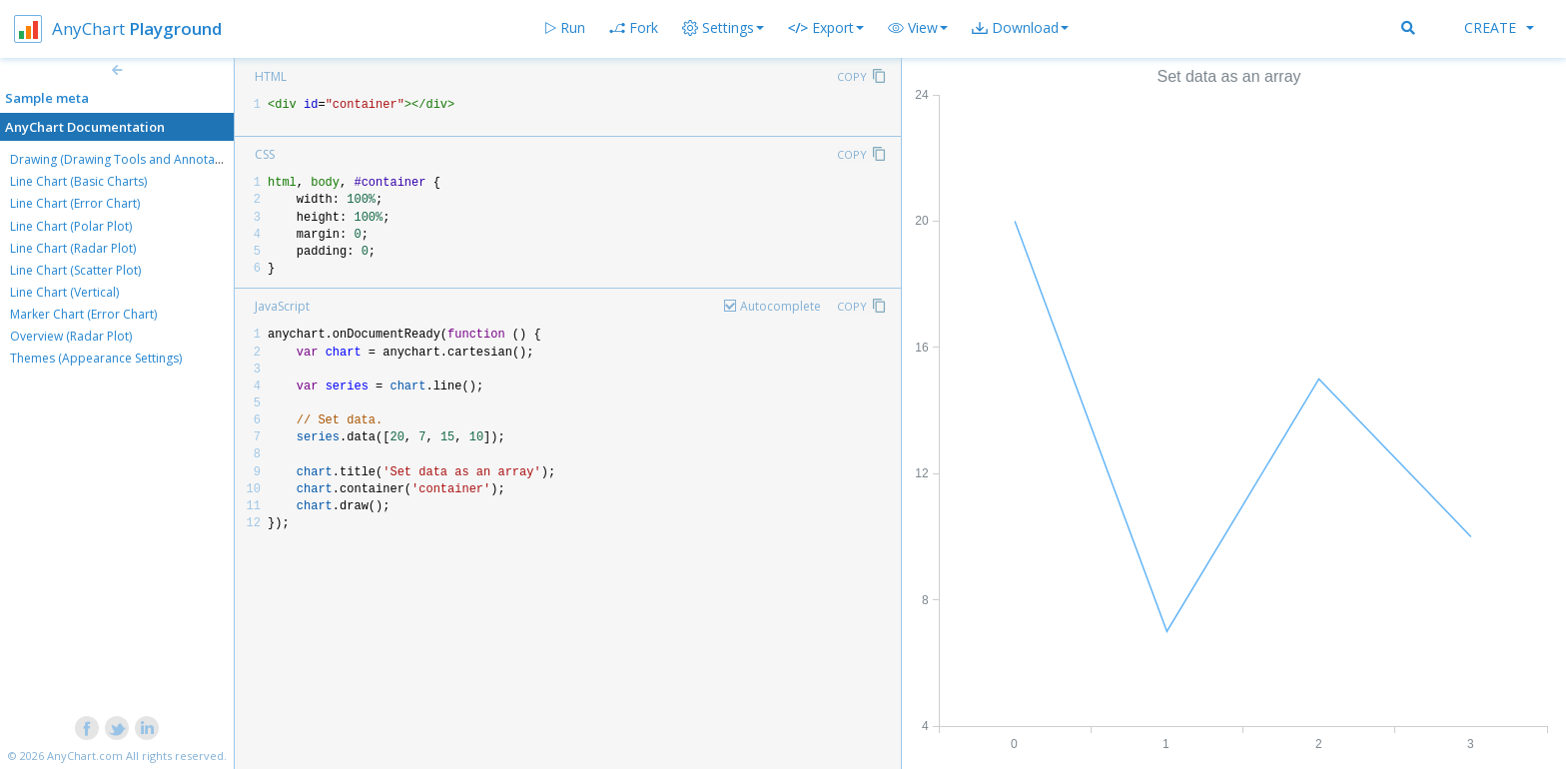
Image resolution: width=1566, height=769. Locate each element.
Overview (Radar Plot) (71, 336)
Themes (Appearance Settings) (96, 358)
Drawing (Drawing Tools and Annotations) (128, 159)
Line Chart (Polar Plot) (71, 226)
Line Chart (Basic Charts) (78, 181)
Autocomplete (780, 306)
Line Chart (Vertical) (64, 292)
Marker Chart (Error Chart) (83, 314)
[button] (918, 28)
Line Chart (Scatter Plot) (75, 270)
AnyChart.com (85, 755)
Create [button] (1499, 27)
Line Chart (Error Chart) (75, 203)
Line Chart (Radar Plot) (73, 248)
